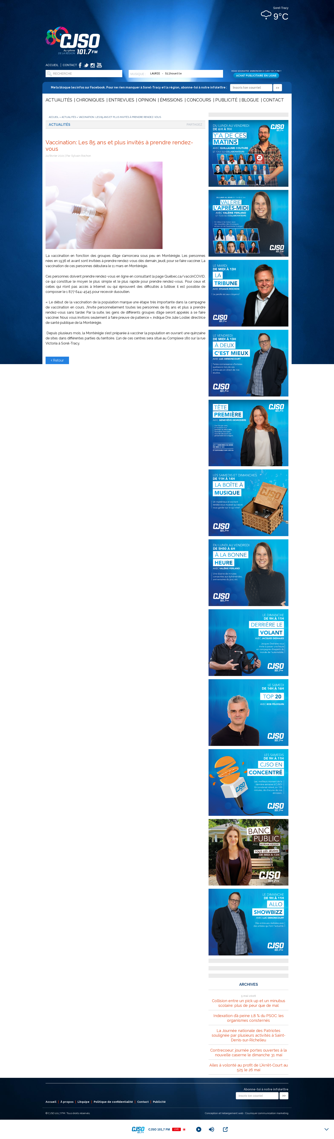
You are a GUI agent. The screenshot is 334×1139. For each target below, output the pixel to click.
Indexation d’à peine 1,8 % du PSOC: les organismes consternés (248, 1018)
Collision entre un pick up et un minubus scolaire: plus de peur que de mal (248, 1003)
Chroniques (90, 100)
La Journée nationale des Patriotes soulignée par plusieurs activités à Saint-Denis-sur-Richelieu (248, 1035)
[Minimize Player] (326, 1129)
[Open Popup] (225, 1129)
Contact (70, 65)
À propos (66, 1101)
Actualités (59, 100)
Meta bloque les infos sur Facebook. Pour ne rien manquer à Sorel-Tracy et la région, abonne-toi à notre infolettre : (166, 87)
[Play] (199, 1129)
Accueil (52, 65)
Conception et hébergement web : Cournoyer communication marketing (246, 1113)
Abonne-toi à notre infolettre (266, 1089)
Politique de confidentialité (113, 1101)
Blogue (250, 100)
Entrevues (121, 100)
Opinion (147, 100)
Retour (57, 360)
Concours (199, 100)
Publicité (226, 100)
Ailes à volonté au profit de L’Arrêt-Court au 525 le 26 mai (248, 1067)
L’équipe (83, 1101)
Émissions (171, 100)
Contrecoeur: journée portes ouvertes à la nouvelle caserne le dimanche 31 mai (248, 1052)
